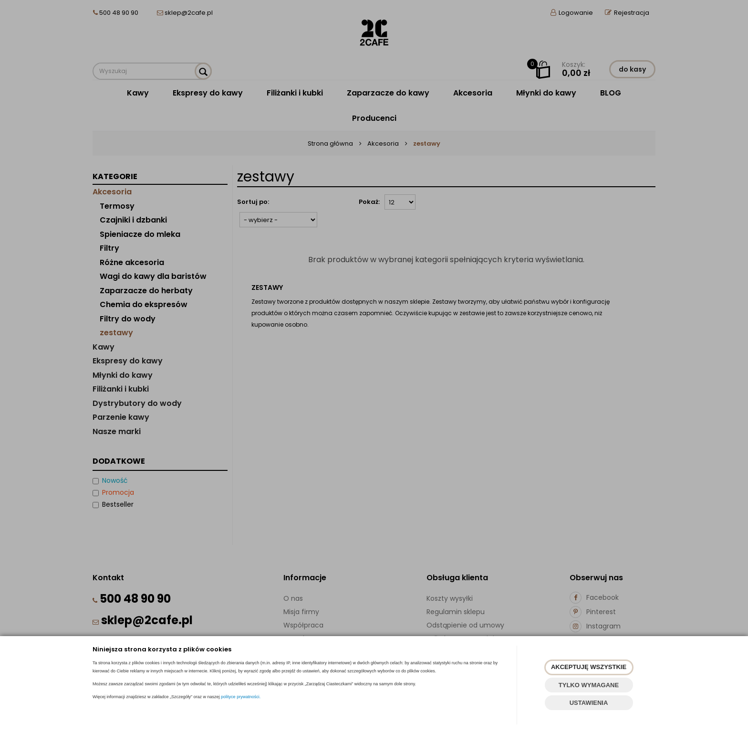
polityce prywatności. (240, 696)
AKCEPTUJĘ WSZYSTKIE (588, 666)
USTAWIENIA (589, 702)
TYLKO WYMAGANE (589, 685)
